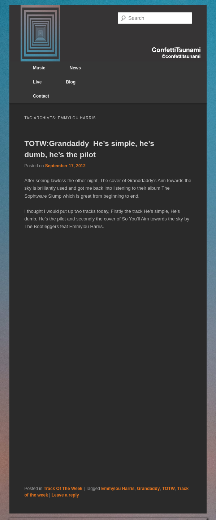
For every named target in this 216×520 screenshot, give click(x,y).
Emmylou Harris (117, 488)
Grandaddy (148, 488)
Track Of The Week (63, 488)
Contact (41, 96)
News (75, 67)
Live (37, 82)
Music (39, 67)
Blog (71, 82)
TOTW (168, 488)
